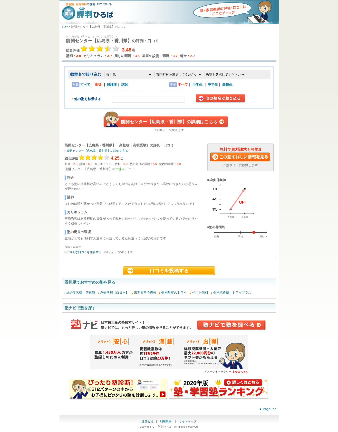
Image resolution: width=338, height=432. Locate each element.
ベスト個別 (200, 292)
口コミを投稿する (169, 270)
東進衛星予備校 (145, 292)
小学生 (197, 84)
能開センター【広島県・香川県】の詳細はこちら (169, 121)
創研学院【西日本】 (114, 292)
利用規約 (166, 421)
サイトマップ (187, 421)
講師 (124, 84)
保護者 (112, 84)
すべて (85, 84)
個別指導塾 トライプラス (232, 292)
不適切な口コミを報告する (84, 252)
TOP (65, 27)
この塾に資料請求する (240, 157)
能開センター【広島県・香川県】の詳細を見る (97, 151)
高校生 (227, 84)
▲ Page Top (267, 409)
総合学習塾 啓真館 (81, 292)
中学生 (213, 84)
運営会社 (147, 421)
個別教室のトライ (174, 292)
